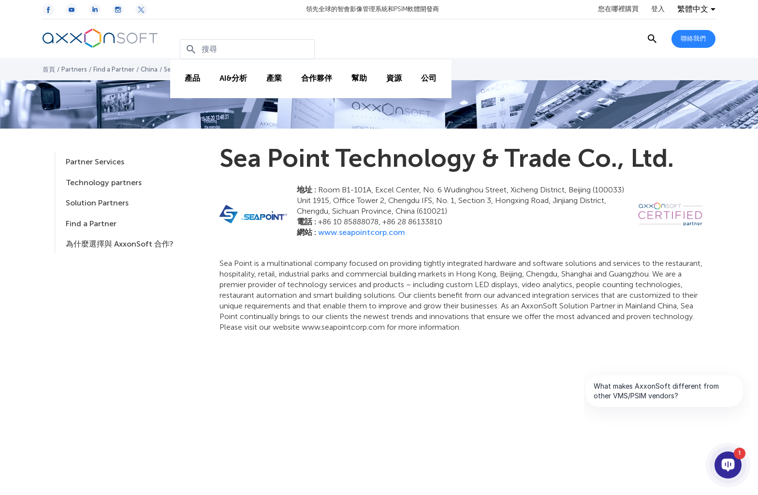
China (149, 69)
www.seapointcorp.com (361, 232)
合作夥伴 (311, 68)
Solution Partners (97, 202)
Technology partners (104, 182)
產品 (187, 68)
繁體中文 (692, 9)
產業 (269, 68)
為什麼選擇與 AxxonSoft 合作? (119, 243)
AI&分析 (228, 68)
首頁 (49, 69)
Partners (74, 69)
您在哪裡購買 (618, 9)
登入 (658, 9)
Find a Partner (113, 69)
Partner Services (95, 161)
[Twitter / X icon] (141, 9)
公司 (424, 68)
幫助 (354, 68)
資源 (389, 68)
